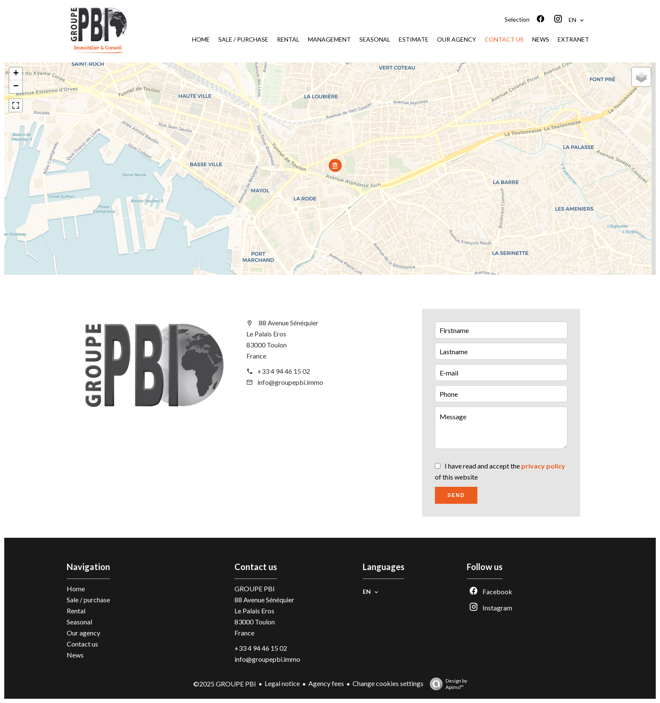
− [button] (16, 86)
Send (456, 495)
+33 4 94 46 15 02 (283, 371)
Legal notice (282, 683)
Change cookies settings (388, 683)
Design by (446, 684)
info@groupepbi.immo (290, 382)
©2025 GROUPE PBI (224, 684)
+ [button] (16, 74)
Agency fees (326, 683)
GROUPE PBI (254, 588)
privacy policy (543, 466)
